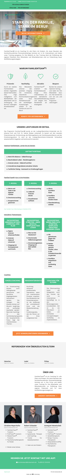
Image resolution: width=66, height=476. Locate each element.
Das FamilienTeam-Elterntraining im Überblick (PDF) (17, 209)
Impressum (7, 472)
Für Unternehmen (54, 5)
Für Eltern (44, 5)
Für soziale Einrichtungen (51, 1)
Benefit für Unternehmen (33, 116)
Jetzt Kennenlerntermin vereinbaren (33, 334)
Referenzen (44, 10)
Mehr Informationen (32, 34)
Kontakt (57, 10)
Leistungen (36, 10)
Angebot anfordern (47, 396)
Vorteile (29, 10)
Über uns (51, 10)
